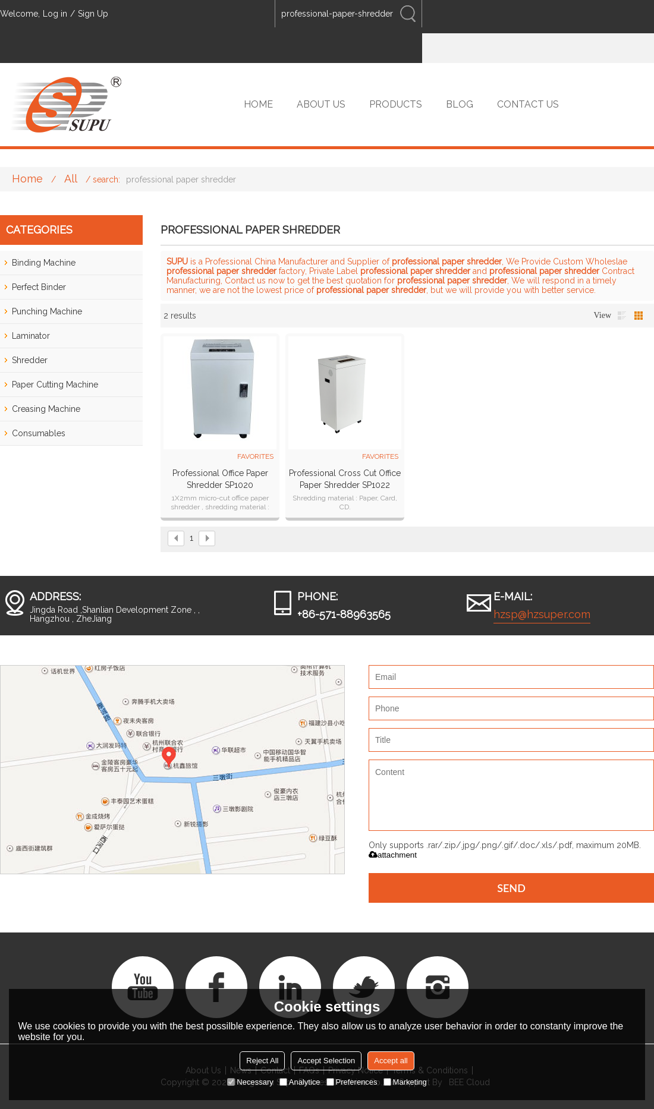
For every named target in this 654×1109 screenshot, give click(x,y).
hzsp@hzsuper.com (541, 614)
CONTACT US (528, 104)
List (622, 316)
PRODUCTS (395, 104)
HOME (258, 104)
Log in (55, 13)
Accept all (390, 1060)
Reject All (262, 1060)
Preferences (352, 1082)
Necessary (250, 1082)
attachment (393, 854)
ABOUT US (321, 104)
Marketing (405, 1082)
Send (511, 887)
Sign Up (93, 13)
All (70, 178)
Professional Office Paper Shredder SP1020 (220, 479)
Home (27, 178)
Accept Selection (326, 1060)
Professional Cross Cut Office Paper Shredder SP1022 (345, 479)
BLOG (459, 104)
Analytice (299, 1082)
